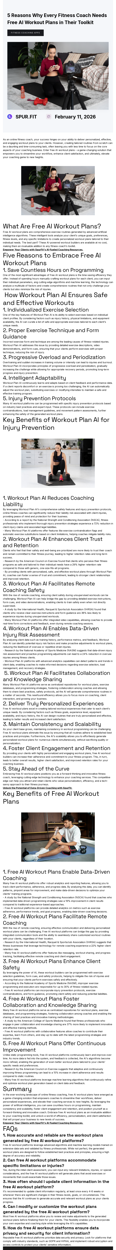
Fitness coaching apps (25, 33)
